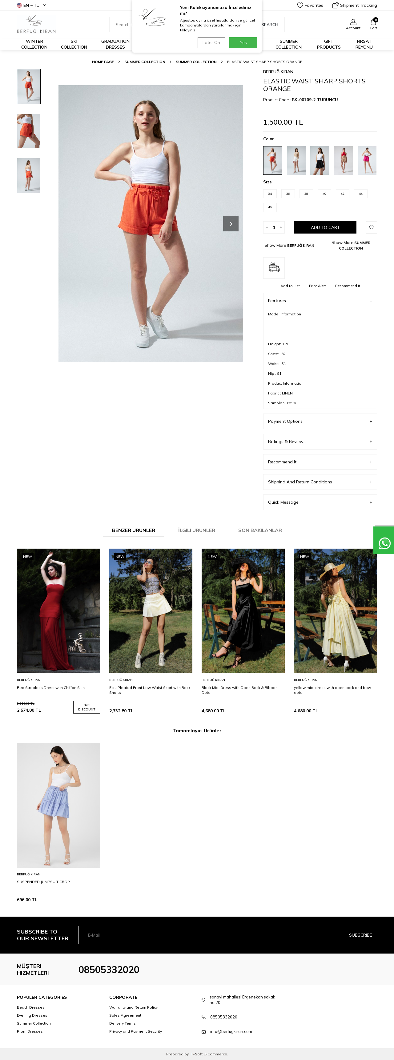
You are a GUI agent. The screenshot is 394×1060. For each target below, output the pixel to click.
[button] (231, 223)
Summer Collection (288, 44)
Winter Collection (34, 44)
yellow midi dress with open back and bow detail (332, 690)
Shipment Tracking (354, 5)
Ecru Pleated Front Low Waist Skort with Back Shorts (149, 690)
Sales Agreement (125, 1015)
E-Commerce (215, 1054)
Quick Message (320, 502)
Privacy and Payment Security (135, 1031)
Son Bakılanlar (260, 530)
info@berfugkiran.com (231, 1031)
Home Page (103, 61)
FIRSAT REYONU (364, 44)
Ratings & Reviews (320, 442)
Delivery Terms (122, 1023)
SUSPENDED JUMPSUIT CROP (43, 881)
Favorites (310, 5)
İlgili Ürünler (196, 530)
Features (320, 300)
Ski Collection (74, 44)
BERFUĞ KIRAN (278, 71)
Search (266, 24)
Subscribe (360, 935)
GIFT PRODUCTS (329, 44)
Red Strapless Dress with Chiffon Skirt (51, 687)
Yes (243, 42)
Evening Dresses (32, 1015)
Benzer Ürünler (133, 530)
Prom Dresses (30, 1031)
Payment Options (320, 421)
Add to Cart (325, 227)
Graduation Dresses (115, 44)
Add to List (290, 285)
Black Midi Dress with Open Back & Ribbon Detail (240, 690)
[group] (151, 223)
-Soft (197, 1054)
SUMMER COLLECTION (144, 61)
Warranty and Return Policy (133, 1007)
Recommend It (347, 285)
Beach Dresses (31, 1007)
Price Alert (317, 285)
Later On (211, 42)
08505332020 (108, 969)
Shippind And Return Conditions (320, 482)
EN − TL (31, 5)
